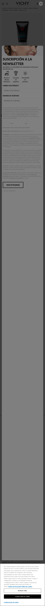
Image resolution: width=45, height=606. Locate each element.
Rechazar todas (22, 590)
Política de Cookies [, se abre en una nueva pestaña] (26, 586)
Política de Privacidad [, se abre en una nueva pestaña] (14, 586)
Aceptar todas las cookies (22, 596)
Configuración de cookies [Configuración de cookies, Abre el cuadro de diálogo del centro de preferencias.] (11, 602)
